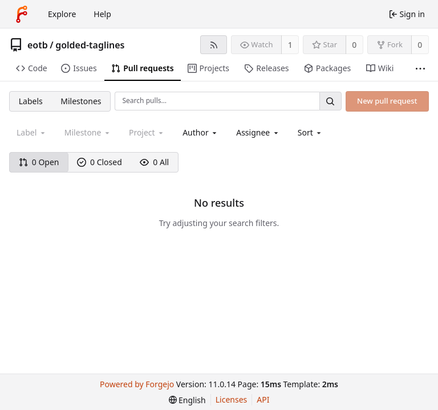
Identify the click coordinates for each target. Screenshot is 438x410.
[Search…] (330, 101)
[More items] (420, 68)
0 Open (39, 162)
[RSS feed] (213, 44)
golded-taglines (89, 45)
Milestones (80, 101)
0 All (154, 162)
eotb (37, 45)
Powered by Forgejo (137, 384)
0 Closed (99, 162)
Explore (62, 14)
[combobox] (200, 132)
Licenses (232, 399)
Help (102, 14)
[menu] (310, 132)
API (263, 399)
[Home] (22, 14)
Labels (31, 101)
